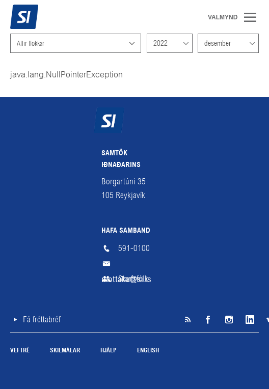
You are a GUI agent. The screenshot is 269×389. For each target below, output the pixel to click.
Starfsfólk (133, 279)
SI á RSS (187, 320)
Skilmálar (65, 351)
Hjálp (108, 351)
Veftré (20, 351)
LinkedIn (248, 320)
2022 (160, 43)
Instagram (228, 320)
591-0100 (134, 248)
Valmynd (254, 17)
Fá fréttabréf (42, 319)
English (148, 351)
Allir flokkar (30, 43)
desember (217, 43)
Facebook (208, 320)
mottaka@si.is (134, 263)
